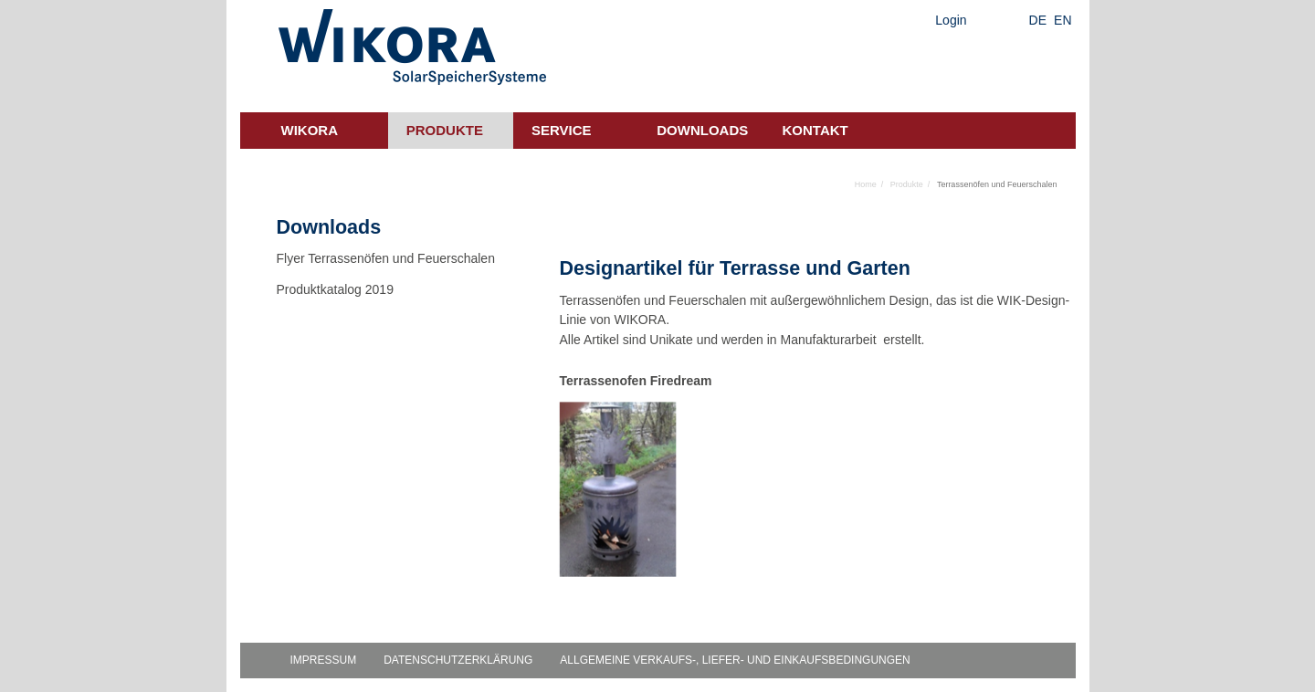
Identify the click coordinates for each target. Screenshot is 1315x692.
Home (866, 184)
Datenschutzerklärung (458, 660)
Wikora (310, 130)
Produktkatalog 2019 (335, 289)
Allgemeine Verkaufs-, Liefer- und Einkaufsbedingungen (735, 660)
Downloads (702, 130)
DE (1038, 20)
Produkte (444, 130)
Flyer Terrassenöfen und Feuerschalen (386, 258)
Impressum (323, 660)
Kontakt (815, 130)
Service (561, 130)
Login (950, 20)
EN (1062, 20)
